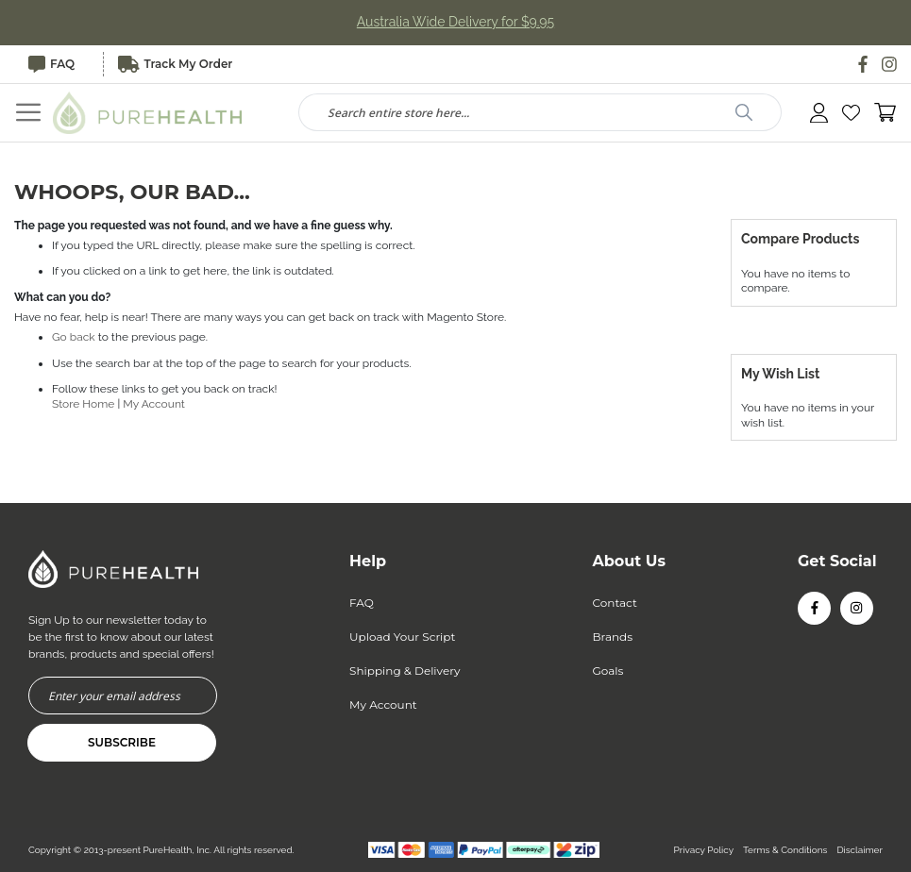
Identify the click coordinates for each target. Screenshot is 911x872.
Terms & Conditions (785, 850)
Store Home (83, 404)
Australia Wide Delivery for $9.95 (456, 22)
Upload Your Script (402, 636)
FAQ (51, 64)
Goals (608, 670)
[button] (851, 113)
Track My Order (175, 64)
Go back (73, 337)
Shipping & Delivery (404, 670)
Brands (613, 636)
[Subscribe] (121, 743)
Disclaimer (859, 850)
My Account (154, 404)
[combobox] (540, 112)
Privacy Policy (704, 850)
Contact (615, 602)
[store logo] (147, 113)
